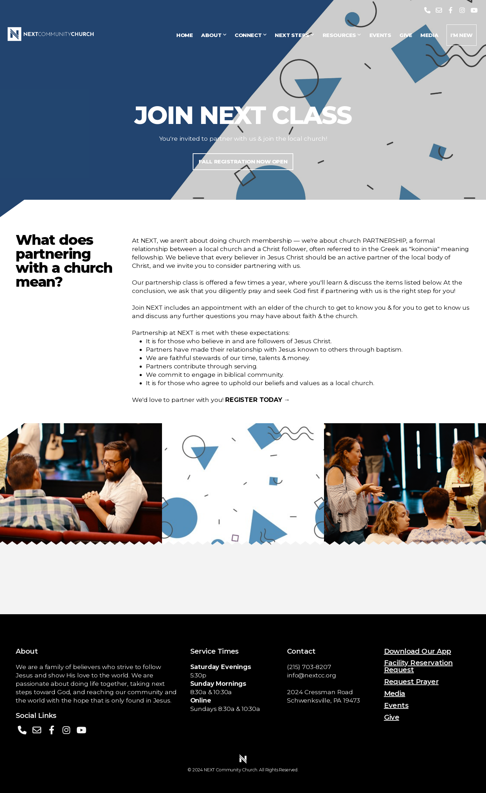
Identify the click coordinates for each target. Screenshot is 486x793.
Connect (250, 35)
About (213, 35)
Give (405, 35)
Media (429, 35)
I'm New (461, 35)
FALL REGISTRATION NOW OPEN (243, 161)
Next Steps (294, 35)
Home (184, 35)
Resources (342, 35)
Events (380, 35)
